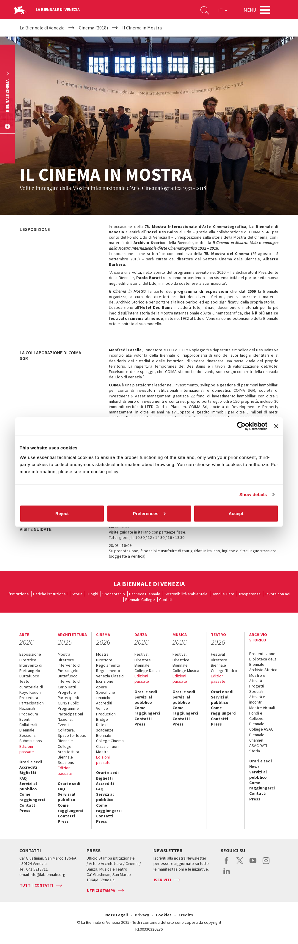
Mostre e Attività (257, 678)
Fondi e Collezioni (257, 715)
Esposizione (30, 654)
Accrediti (28, 767)
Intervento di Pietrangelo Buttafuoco (30, 671)
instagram (266, 863)
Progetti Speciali (256, 688)
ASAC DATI (258, 745)
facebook (227, 863)
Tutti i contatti (36, 885)
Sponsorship (113, 594)
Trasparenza (250, 594)
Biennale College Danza (147, 668)
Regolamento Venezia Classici (110, 673)
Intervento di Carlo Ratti (69, 684)
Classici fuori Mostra (107, 749)
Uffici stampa (101, 890)
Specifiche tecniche (105, 695)
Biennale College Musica (185, 668)
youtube (253, 863)
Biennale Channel (256, 737)
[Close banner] (276, 426)
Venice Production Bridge (106, 714)
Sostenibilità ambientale (186, 594)
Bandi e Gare (223, 594)
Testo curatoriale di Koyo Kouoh (31, 687)
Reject (62, 513)
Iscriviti (162, 879)
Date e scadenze (105, 727)
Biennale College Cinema (110, 738)
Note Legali (116, 915)
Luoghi (92, 594)
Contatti (166, 599)
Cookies (164, 915)
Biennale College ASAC (261, 726)
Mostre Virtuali (262, 707)
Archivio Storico (263, 669)
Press (24, 810)
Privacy (142, 915)
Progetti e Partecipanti (68, 695)
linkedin (227, 874)
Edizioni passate (26, 749)
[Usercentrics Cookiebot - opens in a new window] (241, 426)
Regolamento (108, 665)
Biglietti (27, 772)
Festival (141, 654)
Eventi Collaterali (67, 727)
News (254, 766)
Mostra (64, 654)
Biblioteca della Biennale (263, 661)
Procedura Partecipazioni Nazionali (32, 703)
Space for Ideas (72, 735)
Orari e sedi (30, 761)
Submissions (30, 740)
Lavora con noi (277, 594)
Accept (235, 513)
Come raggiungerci (32, 797)
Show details (253, 494)
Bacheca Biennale (144, 594)
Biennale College (140, 599)
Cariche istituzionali (50, 594)
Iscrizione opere (104, 684)
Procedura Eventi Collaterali (28, 719)
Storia (77, 594)
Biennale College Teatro (224, 668)
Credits (185, 915)
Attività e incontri (257, 699)
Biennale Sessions (27, 732)
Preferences (149, 513)
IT (222, 10)
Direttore (66, 660)
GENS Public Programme (68, 705)
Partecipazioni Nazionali (70, 716)
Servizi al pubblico (28, 786)
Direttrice (27, 660)
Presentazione (262, 653)
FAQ (23, 778)
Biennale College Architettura (68, 746)
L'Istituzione (18, 594)
